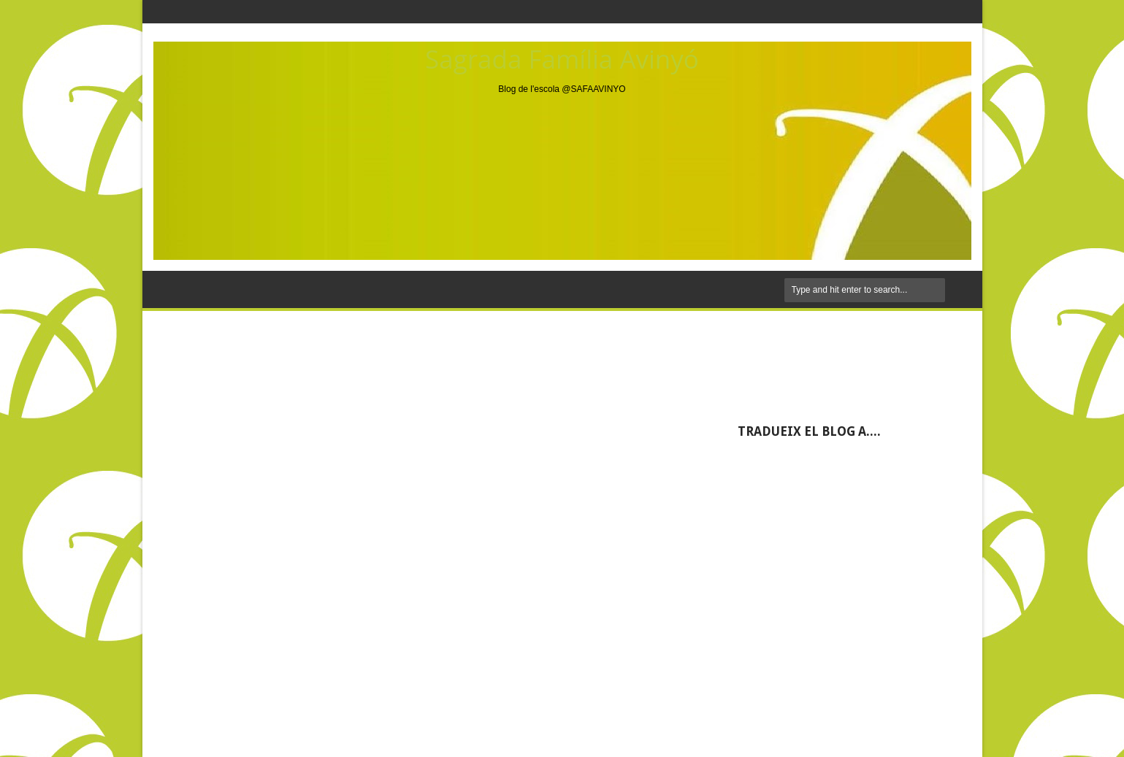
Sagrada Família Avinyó (562, 59)
